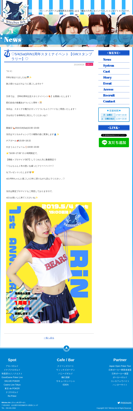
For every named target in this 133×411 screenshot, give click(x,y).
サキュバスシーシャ (65, 381)
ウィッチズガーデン (65, 370)
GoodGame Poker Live (12, 377)
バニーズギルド (65, 373)
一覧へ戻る (49, 338)
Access (108, 89)
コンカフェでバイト (120, 381)
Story (107, 77)
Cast (106, 71)
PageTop (66, 348)
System (108, 65)
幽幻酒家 (65, 377)
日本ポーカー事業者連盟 (120, 370)
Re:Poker (12, 396)
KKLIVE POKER (12, 381)
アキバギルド (12, 366)
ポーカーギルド (120, 377)
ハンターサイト (120, 385)
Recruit (109, 95)
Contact (109, 101)
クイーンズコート (65, 366)
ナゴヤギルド (12, 392)
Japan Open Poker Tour (120, 366)
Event (107, 83)
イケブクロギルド (12, 370)
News (107, 59)
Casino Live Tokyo (12, 385)
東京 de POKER (12, 388)
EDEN (65, 385)
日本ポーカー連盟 (120, 373)
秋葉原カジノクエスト (12, 373)
